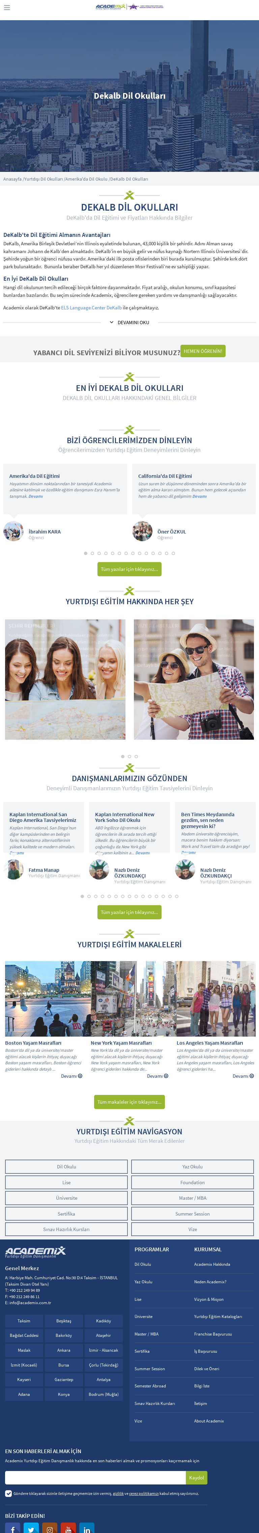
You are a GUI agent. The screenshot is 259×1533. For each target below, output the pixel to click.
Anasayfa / (13, 179)
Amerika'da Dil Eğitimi (34, 476)
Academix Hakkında (212, 1264)
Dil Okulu (66, 1166)
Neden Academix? (210, 1282)
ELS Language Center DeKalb (91, 307)
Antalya (104, 1379)
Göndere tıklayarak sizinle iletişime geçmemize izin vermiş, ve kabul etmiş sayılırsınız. (106, 1493)
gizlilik (118, 1493)
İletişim (200, 1403)
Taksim (24, 1321)
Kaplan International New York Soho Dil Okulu (124, 817)
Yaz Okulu (192, 1166)
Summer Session (192, 1213)
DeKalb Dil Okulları (129, 179)
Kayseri (24, 1379)
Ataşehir (103, 1335)
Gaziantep (64, 1379)
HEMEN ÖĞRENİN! (203, 351)
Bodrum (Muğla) (104, 1394)
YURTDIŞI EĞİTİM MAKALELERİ (130, 944)
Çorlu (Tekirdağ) (103, 1365)
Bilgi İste (201, 1386)
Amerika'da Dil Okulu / (87, 179)
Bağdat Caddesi (24, 1335)
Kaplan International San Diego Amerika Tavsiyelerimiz (42, 817)
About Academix (209, 1421)
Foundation (192, 1182)
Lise (66, 1182)
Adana (24, 1394)
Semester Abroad (150, 1386)
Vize (193, 1229)
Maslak (24, 1350)
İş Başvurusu (205, 1351)
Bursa (63, 1365)
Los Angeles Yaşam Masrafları (210, 1043)
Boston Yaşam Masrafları (33, 1043)
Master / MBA (192, 1198)
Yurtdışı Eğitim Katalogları (218, 1316)
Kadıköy (103, 1321)
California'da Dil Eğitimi (165, 476)
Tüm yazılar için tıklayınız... (129, 569)
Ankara (63, 1350)
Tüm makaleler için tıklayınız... (129, 1102)
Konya (64, 1394)
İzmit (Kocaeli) (24, 1365)
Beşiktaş (63, 1321)
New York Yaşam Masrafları (121, 1043)
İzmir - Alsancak (103, 1350)
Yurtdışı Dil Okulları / (44, 179)
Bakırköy (64, 1335)
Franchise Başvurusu (213, 1334)
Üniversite (66, 1198)
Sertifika (66, 1213)
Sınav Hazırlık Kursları (66, 1229)
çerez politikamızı (144, 1493)
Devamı (35, 496)
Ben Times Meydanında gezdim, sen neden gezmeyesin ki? (207, 820)
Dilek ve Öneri (206, 1369)
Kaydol (196, 1477)
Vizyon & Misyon (209, 1299)
